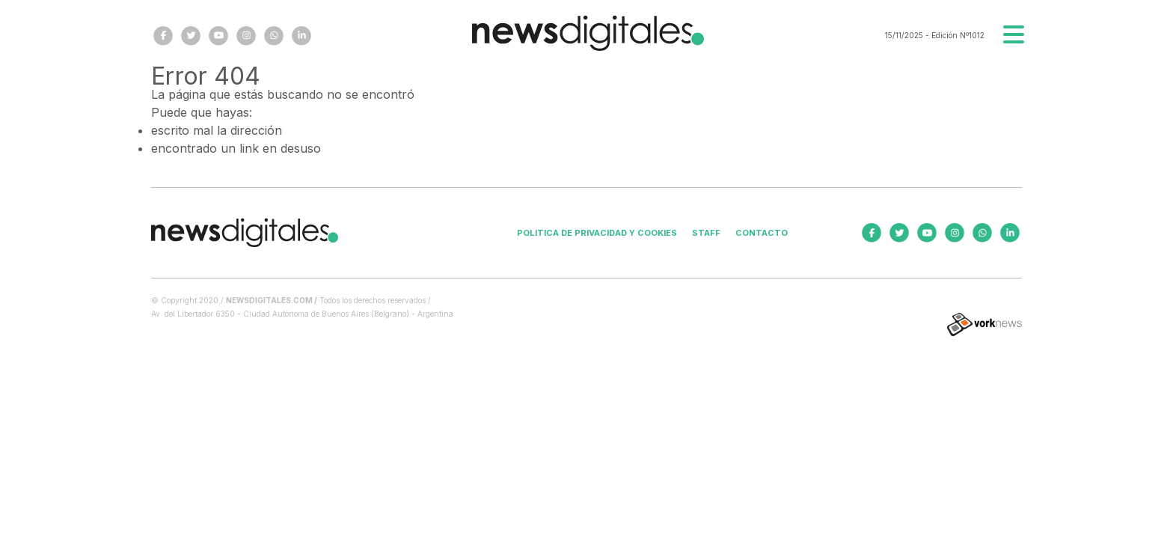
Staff (706, 233)
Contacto (761, 233)
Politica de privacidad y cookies (597, 233)
